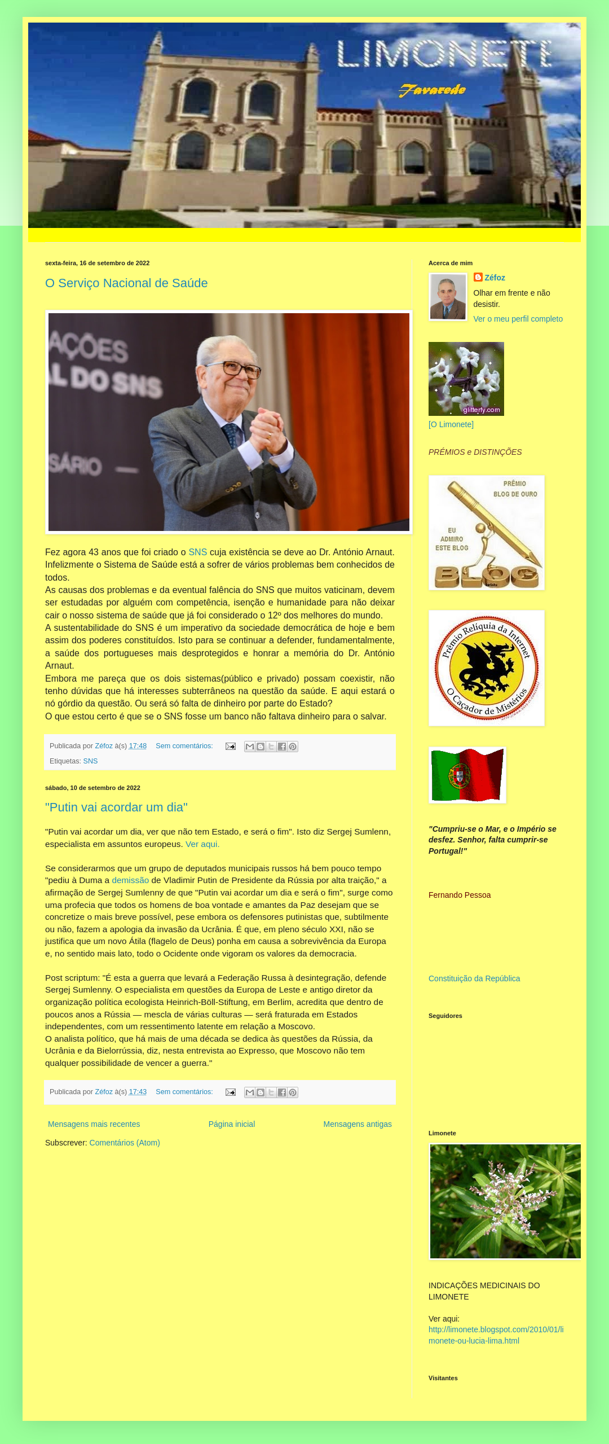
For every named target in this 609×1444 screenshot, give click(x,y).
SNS (197, 552)
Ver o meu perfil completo (518, 318)
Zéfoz (495, 277)
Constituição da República (474, 978)
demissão (130, 880)
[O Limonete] (451, 424)
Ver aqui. (203, 844)
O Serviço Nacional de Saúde (126, 283)
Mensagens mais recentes (94, 1124)
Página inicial (232, 1124)
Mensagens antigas (358, 1124)
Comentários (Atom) (125, 1142)
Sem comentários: (185, 746)
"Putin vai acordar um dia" (116, 807)
